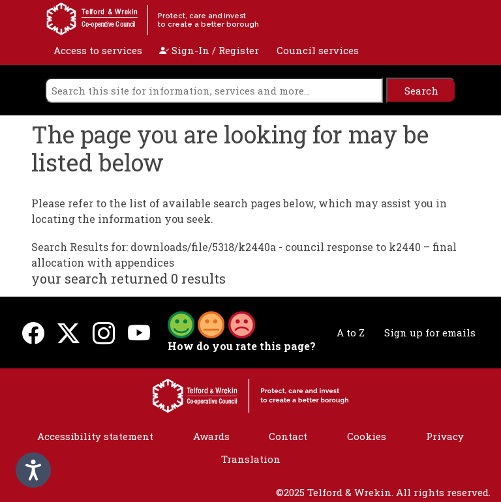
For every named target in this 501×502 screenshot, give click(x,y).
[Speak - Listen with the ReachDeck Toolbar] (33, 470)
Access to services (97, 50)
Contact (288, 436)
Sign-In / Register (209, 50)
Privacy (445, 436)
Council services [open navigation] (318, 50)
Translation (251, 458)
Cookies (366, 436)
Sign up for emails (430, 332)
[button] (211, 323)
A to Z (351, 332)
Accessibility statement (95, 436)
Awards (211, 436)
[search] (214, 90)
